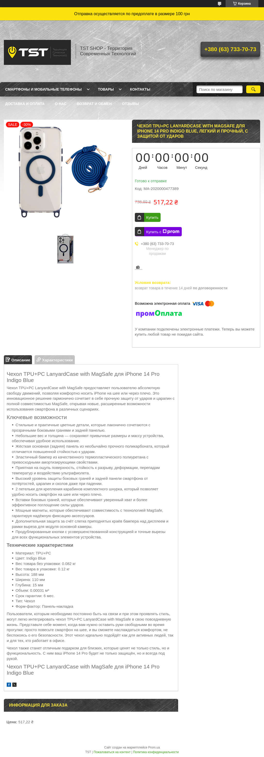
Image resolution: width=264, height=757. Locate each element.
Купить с (162, 231)
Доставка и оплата (25, 104)
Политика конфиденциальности (156, 752)
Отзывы (130, 104)
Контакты (140, 89)
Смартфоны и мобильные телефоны (43, 89)
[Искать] (253, 89)
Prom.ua (154, 747)
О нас (61, 104)
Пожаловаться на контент (112, 752)
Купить (152, 217)
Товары (106, 89)
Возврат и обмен (94, 104)
